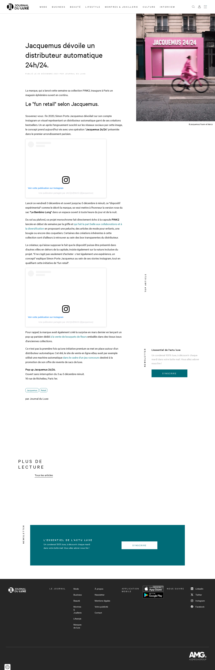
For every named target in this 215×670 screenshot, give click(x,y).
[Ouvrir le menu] (205, 6)
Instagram (198, 600)
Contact (98, 612)
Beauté (75, 6)
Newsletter (100, 594)
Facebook (197, 606)
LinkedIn (197, 588)
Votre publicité (101, 606)
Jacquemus (32, 390)
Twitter (196, 594)
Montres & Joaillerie (121, 6)
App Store (153, 589)
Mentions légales (102, 600)
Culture (149, 6)
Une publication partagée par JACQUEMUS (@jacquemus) (66, 193)
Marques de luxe (77, 626)
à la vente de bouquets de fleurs (68, 336)
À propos (99, 588)
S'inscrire (169, 373)
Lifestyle (92, 6)
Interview (167, 6)
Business (59, 6)
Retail (43, 390)
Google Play (153, 595)
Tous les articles (44, 475)
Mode (43, 6)
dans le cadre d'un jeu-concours (80, 357)
